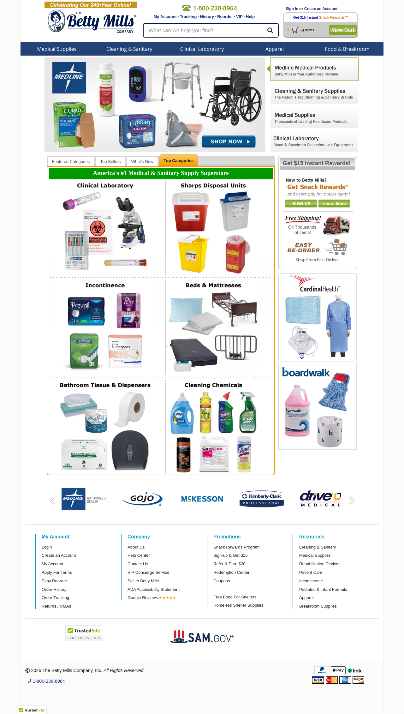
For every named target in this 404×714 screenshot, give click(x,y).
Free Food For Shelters (234, 597)
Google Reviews (143, 597)
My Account (165, 16)
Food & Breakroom (347, 48)
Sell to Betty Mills (143, 581)
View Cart (342, 30)
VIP (239, 16)
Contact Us (138, 563)
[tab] (70, 161)
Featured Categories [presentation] (71, 161)
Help (250, 16)
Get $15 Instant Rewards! (317, 163)
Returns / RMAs (56, 606)
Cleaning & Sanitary (129, 48)
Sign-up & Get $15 (230, 555)
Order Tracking (55, 597)
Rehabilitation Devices (319, 563)
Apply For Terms (57, 572)
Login (47, 547)
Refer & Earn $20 (229, 563)
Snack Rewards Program (236, 547)
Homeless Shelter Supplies (238, 605)
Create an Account (321, 9)
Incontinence (311, 581)
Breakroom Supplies (318, 606)
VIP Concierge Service (148, 572)
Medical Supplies (57, 48)
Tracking (188, 16)
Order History (54, 589)
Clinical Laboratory (202, 48)
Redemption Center (231, 572)
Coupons (221, 581)
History (207, 16)
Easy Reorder (54, 581)
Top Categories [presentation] (179, 160)
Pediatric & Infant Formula (323, 589)
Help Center (139, 555)
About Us (136, 547)
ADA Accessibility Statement (154, 589)
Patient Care (310, 572)
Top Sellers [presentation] (110, 161)
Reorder (225, 16)
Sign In (292, 9)
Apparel (274, 48)
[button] (51, 502)
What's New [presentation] (142, 161)
